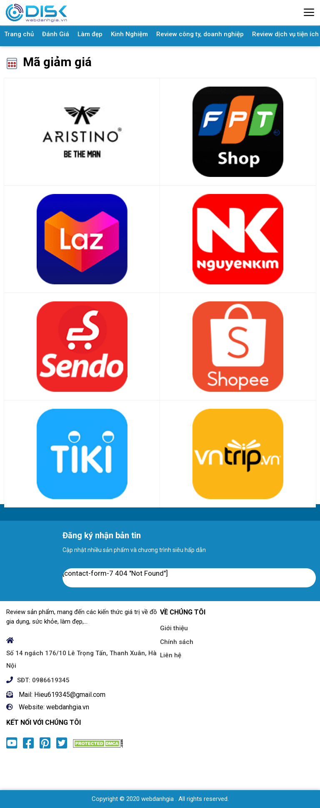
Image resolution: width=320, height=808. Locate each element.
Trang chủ (19, 34)
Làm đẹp (90, 34)
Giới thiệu (174, 628)
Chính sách (176, 642)
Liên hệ (170, 655)
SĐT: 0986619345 (43, 680)
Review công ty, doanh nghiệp (200, 34)
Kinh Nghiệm (129, 34)
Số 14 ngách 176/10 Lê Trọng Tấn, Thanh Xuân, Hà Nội (81, 659)
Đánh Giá (55, 34)
